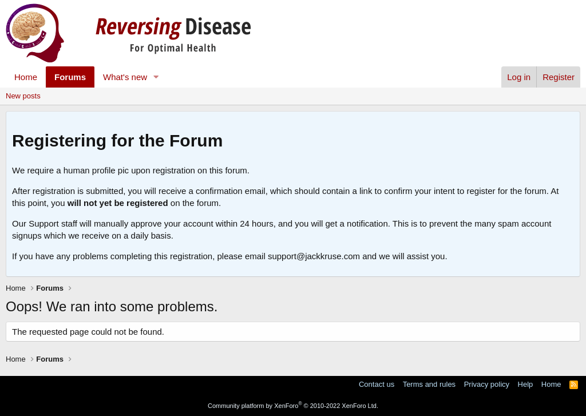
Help (525, 384)
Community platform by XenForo (293, 405)
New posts (23, 96)
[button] (156, 77)
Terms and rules (429, 384)
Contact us (376, 384)
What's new (125, 77)
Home (25, 77)
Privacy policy (486, 384)
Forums (70, 77)
